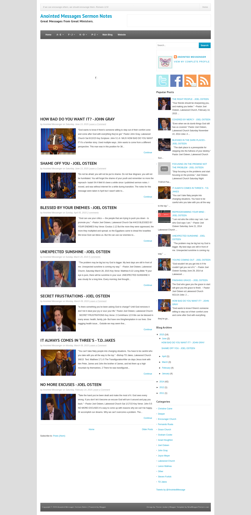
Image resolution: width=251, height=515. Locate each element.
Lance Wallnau (165, 466)
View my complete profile (192, 61)
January (166, 373)
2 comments (93, 212)
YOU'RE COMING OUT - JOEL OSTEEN (191, 260)
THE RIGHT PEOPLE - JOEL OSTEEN (190, 99)
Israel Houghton (165, 440)
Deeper (161, 414)
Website (122, 34)
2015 (162, 334)
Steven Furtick (165, 476)
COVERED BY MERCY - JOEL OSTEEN (191, 119)
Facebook (176, 81)
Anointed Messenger (191, 57)
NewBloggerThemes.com (198, 507)
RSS (204, 81)
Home (205, 7)
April (164, 356)
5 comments (94, 257)
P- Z (93, 36)
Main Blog (107, 34)
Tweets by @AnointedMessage (170, 490)
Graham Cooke (165, 435)
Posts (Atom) (59, 436)
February (166, 368)
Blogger (102, 507)
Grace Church (164, 429)
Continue (148, 152)
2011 (162, 393)
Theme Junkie (162, 507)
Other (160, 471)
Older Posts (147, 429)
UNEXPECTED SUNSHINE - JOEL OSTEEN (75, 251)
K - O (82, 36)
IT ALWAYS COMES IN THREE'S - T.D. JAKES (77, 340)
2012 (162, 387)
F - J (70, 36)
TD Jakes (162, 482)
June (164, 338)
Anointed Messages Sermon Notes (76, 16)
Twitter (162, 81)
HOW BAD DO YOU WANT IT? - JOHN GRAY (77, 119)
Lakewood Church (166, 461)
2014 (162, 381)
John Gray (163, 450)
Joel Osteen (163, 445)
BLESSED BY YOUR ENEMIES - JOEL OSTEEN (78, 207)
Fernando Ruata (165, 424)
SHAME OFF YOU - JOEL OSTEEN (68, 163)
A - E (59, 36)
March (165, 362)
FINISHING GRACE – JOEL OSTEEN (190, 280)
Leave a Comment (97, 124)
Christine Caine (165, 408)
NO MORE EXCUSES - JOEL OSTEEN (70, 384)
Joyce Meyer (164, 456)
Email (190, 81)
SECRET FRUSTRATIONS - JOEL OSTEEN (75, 296)
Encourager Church (167, 419)
